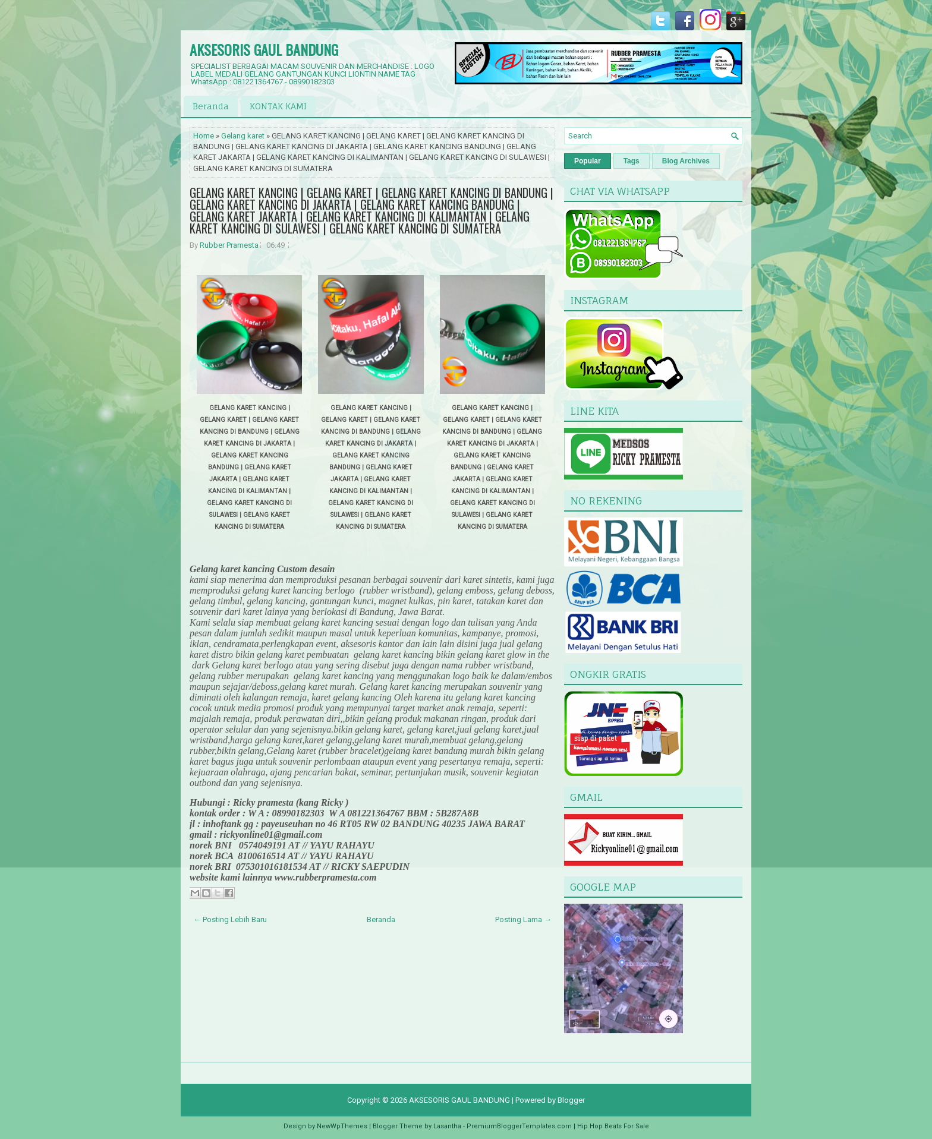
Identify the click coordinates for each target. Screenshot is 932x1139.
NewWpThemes (342, 1126)
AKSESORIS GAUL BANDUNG (264, 49)
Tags (632, 161)
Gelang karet (243, 135)
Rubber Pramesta (229, 245)
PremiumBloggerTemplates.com (519, 1126)
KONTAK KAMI (278, 106)
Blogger (571, 1100)
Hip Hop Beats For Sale (613, 1126)
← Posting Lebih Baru (230, 919)
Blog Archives (686, 161)
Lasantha (447, 1126)
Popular (587, 161)
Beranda (211, 106)
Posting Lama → (523, 919)
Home (203, 135)
